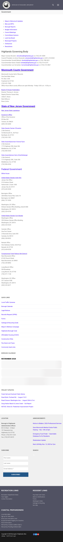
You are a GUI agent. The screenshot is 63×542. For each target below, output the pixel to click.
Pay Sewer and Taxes (8, 343)
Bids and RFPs (9, 24)
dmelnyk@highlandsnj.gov (30, 60)
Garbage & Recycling (39, 503)
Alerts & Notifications (39, 497)
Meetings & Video (38, 501)
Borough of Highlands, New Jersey (22, 5)
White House (5, 173)
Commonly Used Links (8, 347)
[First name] (15, 458)
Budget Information (11, 29)
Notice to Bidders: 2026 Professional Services (47, 423)
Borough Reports (10, 27)
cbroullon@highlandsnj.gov (25, 56)
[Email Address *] (15, 469)
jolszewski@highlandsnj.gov (34, 58)
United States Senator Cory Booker (12, 216)
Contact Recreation (6, 499)
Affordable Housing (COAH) (10, 335)
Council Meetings (10, 32)
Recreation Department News (9, 495)
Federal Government (11, 169)
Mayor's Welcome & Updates (14, 21)
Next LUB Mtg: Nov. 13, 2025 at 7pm (44, 444)
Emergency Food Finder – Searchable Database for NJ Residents (44, 435)
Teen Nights (4, 497)
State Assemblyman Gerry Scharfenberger (14, 155)
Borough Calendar (7, 306)
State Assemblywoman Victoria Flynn (13, 142)
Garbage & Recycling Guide (9, 323)
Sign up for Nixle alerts (7, 516)
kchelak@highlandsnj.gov (29, 62)
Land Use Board (10, 38)
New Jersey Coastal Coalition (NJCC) (11, 524)
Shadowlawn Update (39, 440)
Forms (3, 319)
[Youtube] (38, 534)
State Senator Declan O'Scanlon (11, 128)
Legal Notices (5, 310)
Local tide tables (6, 514)
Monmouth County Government (17, 70)
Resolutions (8, 46)
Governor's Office (6, 115)
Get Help (35, 505)
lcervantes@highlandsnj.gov (30, 65)
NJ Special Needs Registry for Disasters (12, 520)
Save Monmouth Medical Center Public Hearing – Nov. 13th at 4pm (45, 429)
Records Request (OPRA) (9, 314)
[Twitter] (36, 534)
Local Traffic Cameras (8, 302)
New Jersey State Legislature (10, 110)
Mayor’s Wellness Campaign (10, 327)
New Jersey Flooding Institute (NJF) (11, 527)
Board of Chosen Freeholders (10, 90)
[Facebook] (34, 534)
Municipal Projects (11, 41)
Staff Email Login (11, 536)
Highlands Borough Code (9, 331)
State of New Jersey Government (18, 106)
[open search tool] (53, 5)
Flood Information (6, 522)
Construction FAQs (7, 339)
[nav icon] (58, 5)
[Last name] (15, 463)
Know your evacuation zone (9, 518)
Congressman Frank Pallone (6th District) (14, 254)
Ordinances (8, 44)
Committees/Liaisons (12, 35)
